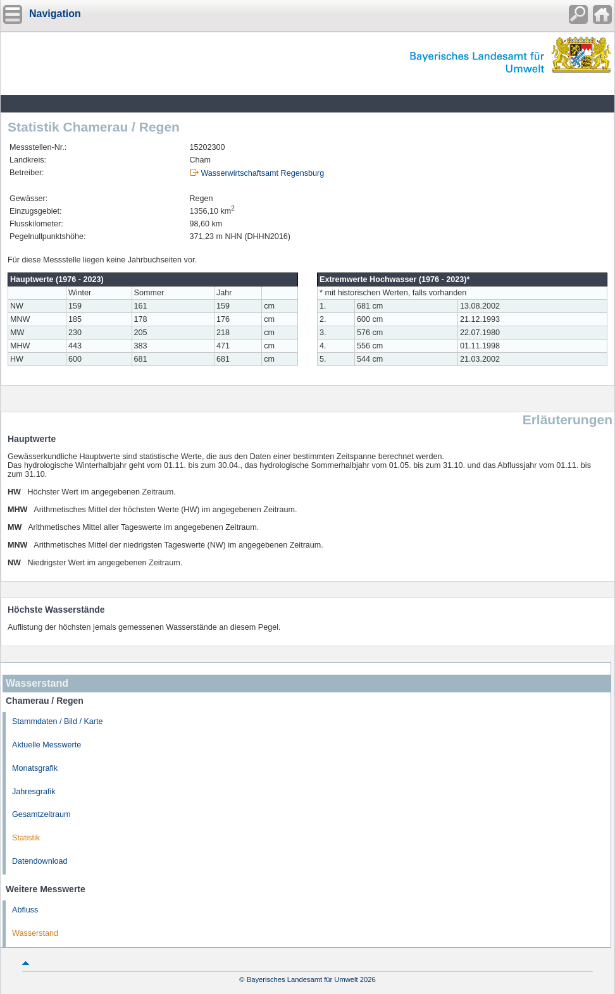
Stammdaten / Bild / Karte (57, 721)
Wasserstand (35, 933)
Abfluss (25, 909)
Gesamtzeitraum (41, 814)
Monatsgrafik (35, 768)
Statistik (26, 837)
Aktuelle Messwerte (46, 744)
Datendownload (40, 861)
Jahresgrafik (34, 791)
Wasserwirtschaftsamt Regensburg (262, 173)
